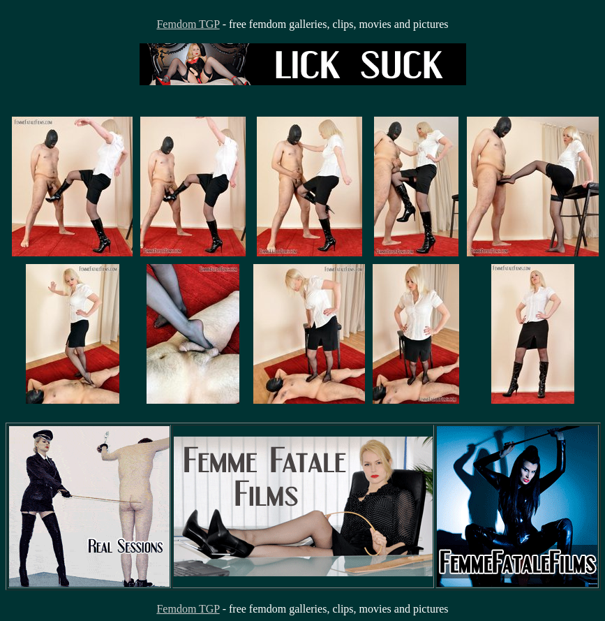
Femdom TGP (187, 24)
